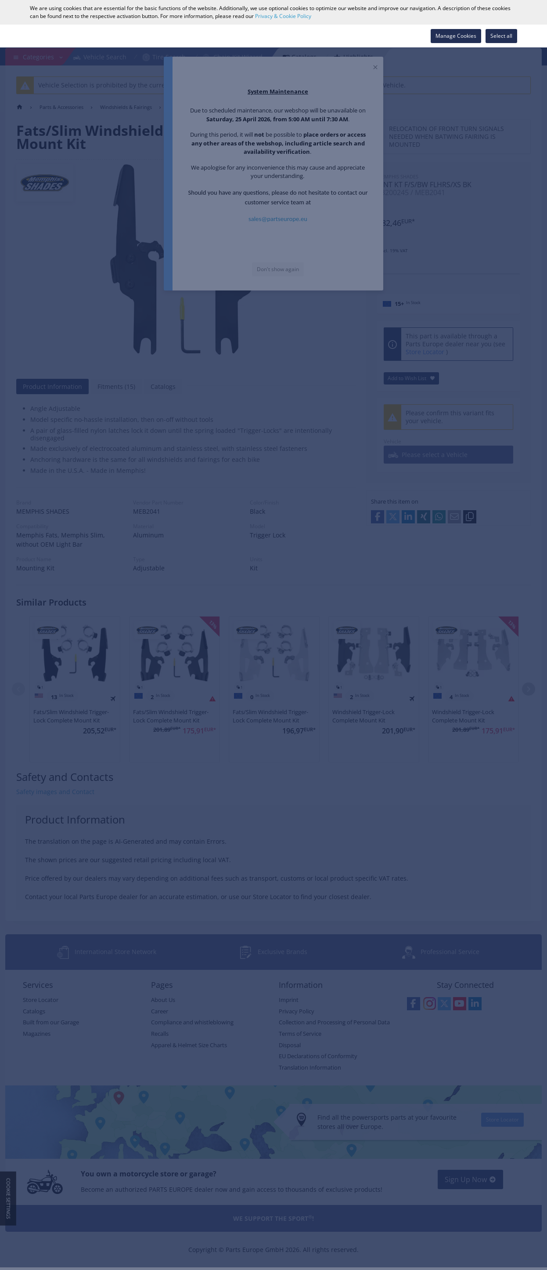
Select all (501, 36)
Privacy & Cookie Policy (283, 16)
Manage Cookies (455, 36)
